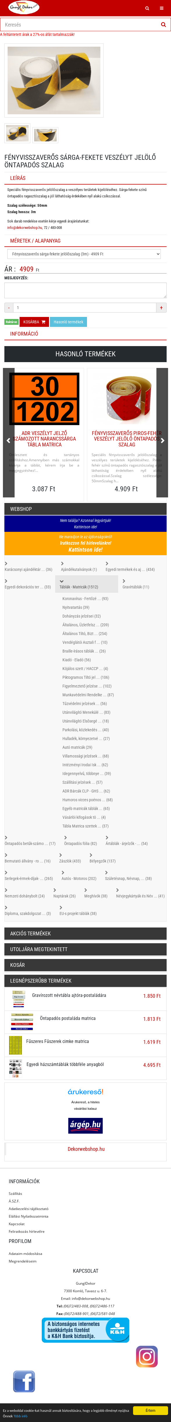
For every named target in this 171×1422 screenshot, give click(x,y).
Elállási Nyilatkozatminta (28, 1216)
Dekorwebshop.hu (86, 1149)
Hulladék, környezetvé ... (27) (86, 738)
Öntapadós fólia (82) (80, 840)
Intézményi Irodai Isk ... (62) (85, 764)
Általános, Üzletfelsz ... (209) (85, 625)
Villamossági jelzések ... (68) (85, 756)
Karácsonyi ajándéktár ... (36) (28, 566)
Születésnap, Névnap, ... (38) (128, 875)
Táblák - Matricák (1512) (87, 583)
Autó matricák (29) (77, 747)
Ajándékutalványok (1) (79, 566)
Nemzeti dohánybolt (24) (25, 892)
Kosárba (34, 322)
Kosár (17, 965)
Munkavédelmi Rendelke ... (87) (88, 694)
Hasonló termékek (68, 322)
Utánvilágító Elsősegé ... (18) (85, 721)
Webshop (21, 509)
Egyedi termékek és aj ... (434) (130, 566)
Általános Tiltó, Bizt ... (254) (84, 633)
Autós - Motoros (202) (79, 875)
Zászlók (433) (70, 857)
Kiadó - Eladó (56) (76, 659)
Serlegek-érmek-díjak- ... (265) (29, 875)
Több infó (34, 1416)
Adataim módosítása (25, 1253)
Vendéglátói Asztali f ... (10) (84, 642)
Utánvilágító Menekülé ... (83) (86, 712)
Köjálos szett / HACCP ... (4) (85, 668)
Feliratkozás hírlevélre (27, 1231)
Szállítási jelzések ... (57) (82, 782)
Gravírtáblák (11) (136, 583)
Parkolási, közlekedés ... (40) (85, 729)
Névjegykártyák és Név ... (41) (140, 892)
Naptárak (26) (64, 892)
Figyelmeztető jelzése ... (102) (86, 686)
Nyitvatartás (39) (75, 607)
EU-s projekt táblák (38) (78, 910)
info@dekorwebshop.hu (24, 227)
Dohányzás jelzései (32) (81, 616)
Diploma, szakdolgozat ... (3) (28, 910)
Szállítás (15, 1193)
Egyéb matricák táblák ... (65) (86, 808)
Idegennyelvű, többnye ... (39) (86, 773)
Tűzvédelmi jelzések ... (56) (84, 703)
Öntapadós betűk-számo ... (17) (30, 840)
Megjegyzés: (16, 278)
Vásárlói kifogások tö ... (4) (84, 817)
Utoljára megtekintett (38, 949)
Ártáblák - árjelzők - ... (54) (127, 840)
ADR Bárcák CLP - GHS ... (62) (86, 791)
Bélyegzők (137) (103, 857)
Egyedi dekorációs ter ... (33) (28, 583)
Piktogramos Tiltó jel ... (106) (85, 677)
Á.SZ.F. (14, 1201)
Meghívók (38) (95, 892)
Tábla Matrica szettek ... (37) (85, 826)
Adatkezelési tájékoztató (28, 1208)
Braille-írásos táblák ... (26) (84, 651)
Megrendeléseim (22, 1261)
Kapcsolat (17, 1223)
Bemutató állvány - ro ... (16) (27, 857)
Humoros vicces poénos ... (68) (87, 799)
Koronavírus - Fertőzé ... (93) (85, 598)
